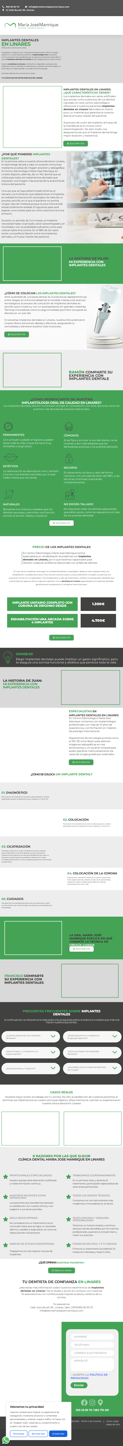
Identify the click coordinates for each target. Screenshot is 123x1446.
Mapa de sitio (113, 1424)
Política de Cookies (91, 1421)
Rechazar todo (38, 1434)
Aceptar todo (58, 1434)
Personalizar (18, 1434)
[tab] (30, 1036)
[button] (30, 1036)
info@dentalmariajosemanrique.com (47, 7)
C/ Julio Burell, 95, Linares (18, 10)
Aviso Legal (113, 1421)
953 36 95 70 (10, 7)
